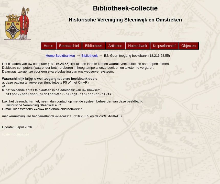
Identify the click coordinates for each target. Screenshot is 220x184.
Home (48, 46)
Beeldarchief (69, 46)
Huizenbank (137, 46)
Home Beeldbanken (60, 55)
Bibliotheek (94, 46)
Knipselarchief (164, 46)
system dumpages (15, 135)
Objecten (188, 46)
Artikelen (115, 46)
